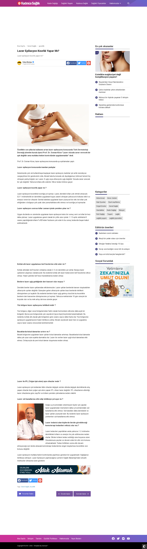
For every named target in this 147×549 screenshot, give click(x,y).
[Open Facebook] (113, 538)
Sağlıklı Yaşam (67, 3)
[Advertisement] (73, 26)
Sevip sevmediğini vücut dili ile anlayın (114, 249)
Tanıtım (38, 539)
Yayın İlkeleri (76, 539)
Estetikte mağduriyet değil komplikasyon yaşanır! (108, 75)
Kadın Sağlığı (52, 3)
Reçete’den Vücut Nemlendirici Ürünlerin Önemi (111, 83)
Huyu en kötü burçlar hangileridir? (112, 254)
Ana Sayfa (21, 539)
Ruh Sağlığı (100, 214)
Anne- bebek (112, 198)
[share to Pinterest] (89, 63)
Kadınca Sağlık (82, 3)
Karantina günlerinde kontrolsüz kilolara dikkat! (111, 106)
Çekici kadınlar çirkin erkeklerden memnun (112, 91)
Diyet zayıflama (114, 202)
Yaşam (110, 214)
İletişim (30, 539)
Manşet (121, 210)
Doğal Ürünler (101, 206)
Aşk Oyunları (101, 202)
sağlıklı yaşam (101, 218)
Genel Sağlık (25, 487)
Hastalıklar (100, 210)
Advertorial (100, 198)
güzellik (32, 487)
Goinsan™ (45, 546)
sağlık (117, 214)
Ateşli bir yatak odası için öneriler (112, 238)
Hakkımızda (64, 539)
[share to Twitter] (81, 63)
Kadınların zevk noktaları (108, 233)
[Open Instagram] (123, 538)
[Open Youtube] (128, 538)
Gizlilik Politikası (50, 539)
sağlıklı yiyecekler (115, 218)
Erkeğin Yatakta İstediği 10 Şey (111, 244)
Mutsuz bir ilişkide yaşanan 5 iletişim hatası (113, 98)
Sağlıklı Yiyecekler (98, 3)
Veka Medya (28, 62)
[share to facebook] (71, 63)
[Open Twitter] (118, 538)
